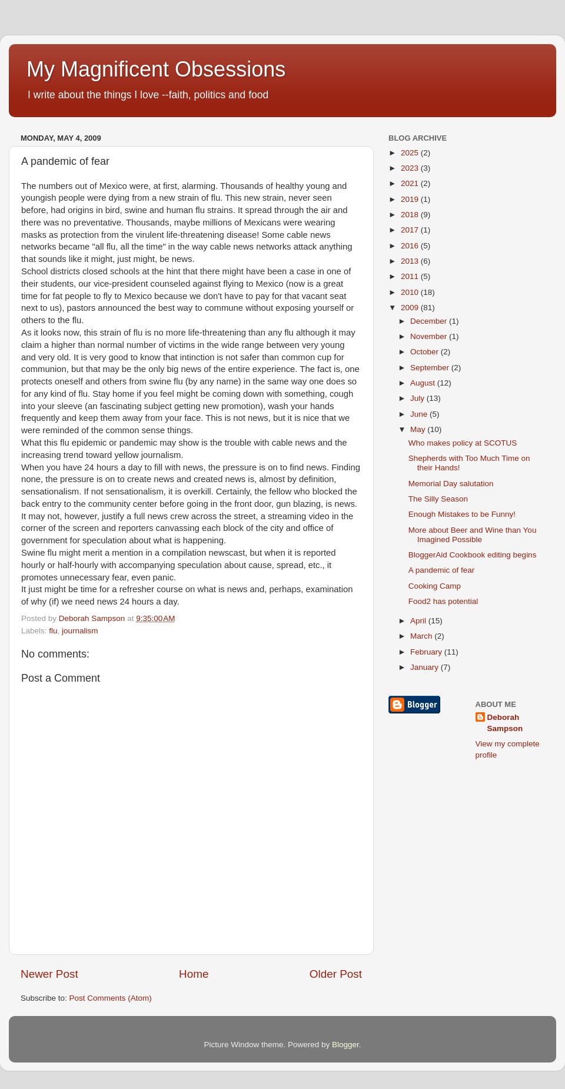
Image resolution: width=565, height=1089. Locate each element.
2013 (411, 261)
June (420, 414)
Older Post (336, 974)
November (429, 336)
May (418, 429)
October (425, 351)
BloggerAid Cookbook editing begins (472, 554)
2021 (411, 183)
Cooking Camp (434, 586)
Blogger (345, 1044)
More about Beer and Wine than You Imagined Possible (472, 535)
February (427, 652)
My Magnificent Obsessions (155, 69)
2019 (411, 199)
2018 (411, 214)
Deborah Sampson (505, 723)
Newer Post (49, 974)
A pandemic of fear (441, 570)
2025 (411, 152)
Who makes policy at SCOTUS (462, 443)
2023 (411, 168)
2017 (411, 229)
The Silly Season (438, 498)
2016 (411, 245)
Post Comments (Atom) (110, 998)
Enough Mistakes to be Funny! (462, 514)
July (418, 398)
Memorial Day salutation (451, 483)
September (430, 367)
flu (53, 630)
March (422, 636)
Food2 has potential (443, 601)
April (419, 620)
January (425, 667)
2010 (411, 292)
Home (193, 974)
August (423, 383)
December (429, 321)
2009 (411, 307)
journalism (80, 630)
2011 (411, 276)
